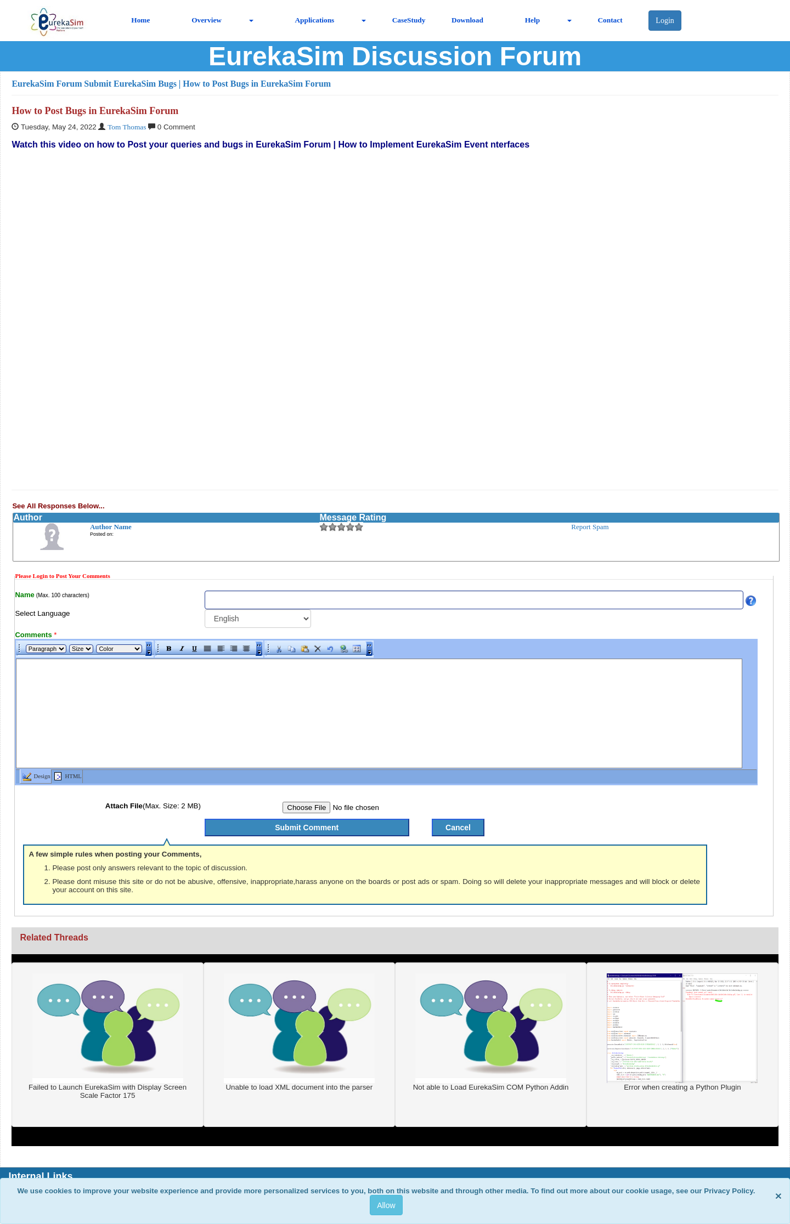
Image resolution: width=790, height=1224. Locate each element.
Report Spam (589, 527)
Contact (609, 20)
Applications (314, 20)
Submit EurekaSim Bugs (130, 83)
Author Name (111, 527)
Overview (206, 20)
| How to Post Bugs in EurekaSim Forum (255, 83)
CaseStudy (409, 20)
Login (665, 20)
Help (532, 20)
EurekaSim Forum (47, 83)
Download (467, 20)
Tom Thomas (127, 127)
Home (140, 20)
